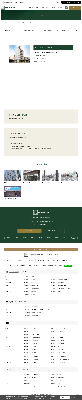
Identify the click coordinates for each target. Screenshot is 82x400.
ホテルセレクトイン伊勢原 (57, 343)
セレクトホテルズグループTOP (71, 2)
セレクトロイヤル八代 (29, 387)
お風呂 (42, 7)
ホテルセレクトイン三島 (57, 349)
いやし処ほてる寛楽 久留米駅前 (32, 315)
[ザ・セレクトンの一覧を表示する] (41, 271)
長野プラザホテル (55, 346)
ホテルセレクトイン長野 (30, 349)
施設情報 (7, 30)
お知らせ (65, 238)
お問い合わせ (40, 260)
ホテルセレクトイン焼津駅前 (58, 353)
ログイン (16, 2)
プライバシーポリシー (18, 398)
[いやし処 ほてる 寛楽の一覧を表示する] (41, 302)
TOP (30, 7)
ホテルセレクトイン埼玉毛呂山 (31, 343)
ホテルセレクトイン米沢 (57, 331)
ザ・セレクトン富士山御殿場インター (60, 282)
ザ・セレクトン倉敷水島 (30, 291)
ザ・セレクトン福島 (29, 277)
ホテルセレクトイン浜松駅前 (31, 359)
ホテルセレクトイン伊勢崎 (57, 340)
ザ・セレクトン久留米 (29, 294)
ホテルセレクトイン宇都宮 (57, 337)
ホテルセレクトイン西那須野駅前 (32, 337)
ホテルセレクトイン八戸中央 (58, 328)
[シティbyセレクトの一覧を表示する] (41, 369)
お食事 (38, 7)
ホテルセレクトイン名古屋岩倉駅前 (60, 359)
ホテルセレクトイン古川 (30, 331)
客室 (33, 7)
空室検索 (29, 230)
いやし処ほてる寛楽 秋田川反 (31, 307)
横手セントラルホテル (29, 381)
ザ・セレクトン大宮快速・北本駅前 (60, 279)
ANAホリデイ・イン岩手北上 (31, 374)
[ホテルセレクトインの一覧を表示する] (41, 323)
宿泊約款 (12, 266)
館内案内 (48, 7)
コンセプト (9, 260)
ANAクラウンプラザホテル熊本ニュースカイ (62, 387)
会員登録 (22, 2)
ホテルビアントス (28, 384)
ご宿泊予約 (74, 8)
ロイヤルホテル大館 (56, 374)
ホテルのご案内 (65, 30)
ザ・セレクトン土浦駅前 (30, 279)
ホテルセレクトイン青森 (30, 328)
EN (59, 2)
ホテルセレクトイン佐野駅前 (31, 340)
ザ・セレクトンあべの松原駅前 (31, 288)
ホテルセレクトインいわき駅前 (31, 334)
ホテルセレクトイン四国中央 (58, 362)
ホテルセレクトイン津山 (30, 362)
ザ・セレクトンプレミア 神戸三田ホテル (61, 288)
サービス (20, 260)
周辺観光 (60, 7)
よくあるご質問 (73, 238)
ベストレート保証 (62, 260)
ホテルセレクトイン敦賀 (30, 346)
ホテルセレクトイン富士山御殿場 (59, 356)
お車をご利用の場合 (47, 30)
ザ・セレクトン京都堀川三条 (31, 285)
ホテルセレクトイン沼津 (30, 353)
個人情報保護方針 (21, 266)
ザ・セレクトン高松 (56, 291)
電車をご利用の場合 (29, 30)
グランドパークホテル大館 (57, 377)
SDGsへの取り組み (33, 266)
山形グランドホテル (56, 381)
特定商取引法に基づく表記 (54, 266)
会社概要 (42, 266)
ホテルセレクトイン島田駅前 (31, 356)
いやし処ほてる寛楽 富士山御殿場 (32, 312)
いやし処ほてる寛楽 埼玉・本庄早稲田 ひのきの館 (36, 310)
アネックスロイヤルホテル (30, 377)
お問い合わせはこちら (53, 230)
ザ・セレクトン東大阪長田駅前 (58, 285)
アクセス (54, 7)
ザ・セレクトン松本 (29, 282)
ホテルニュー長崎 (55, 384)
